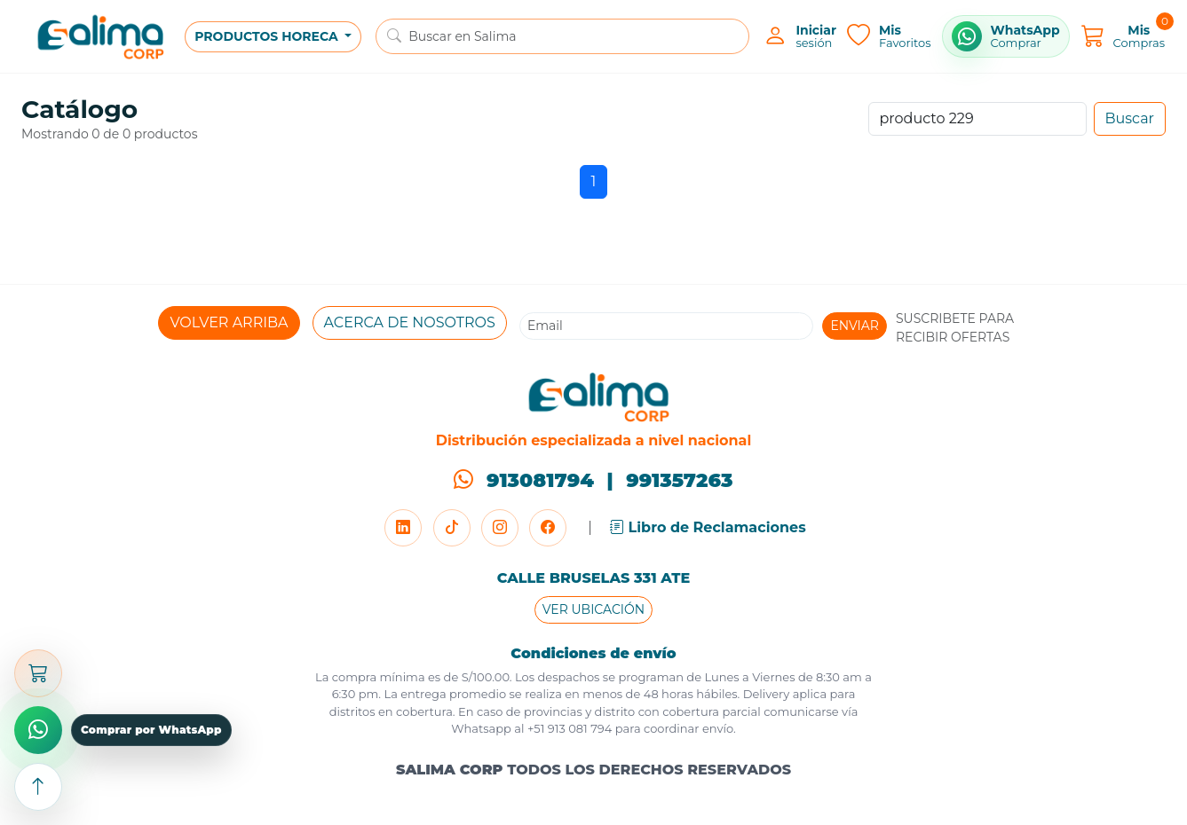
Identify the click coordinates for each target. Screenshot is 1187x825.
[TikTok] (452, 527)
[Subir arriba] (38, 787)
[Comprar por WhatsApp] (1006, 36)
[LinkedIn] (403, 527)
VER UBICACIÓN (593, 609)
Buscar (1130, 118)
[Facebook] (547, 527)
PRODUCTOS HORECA (267, 36)
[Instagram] (499, 527)
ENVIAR (854, 326)
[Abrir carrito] (38, 673)
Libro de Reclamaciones (708, 527)
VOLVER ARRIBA (229, 322)
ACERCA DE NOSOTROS (409, 322)
